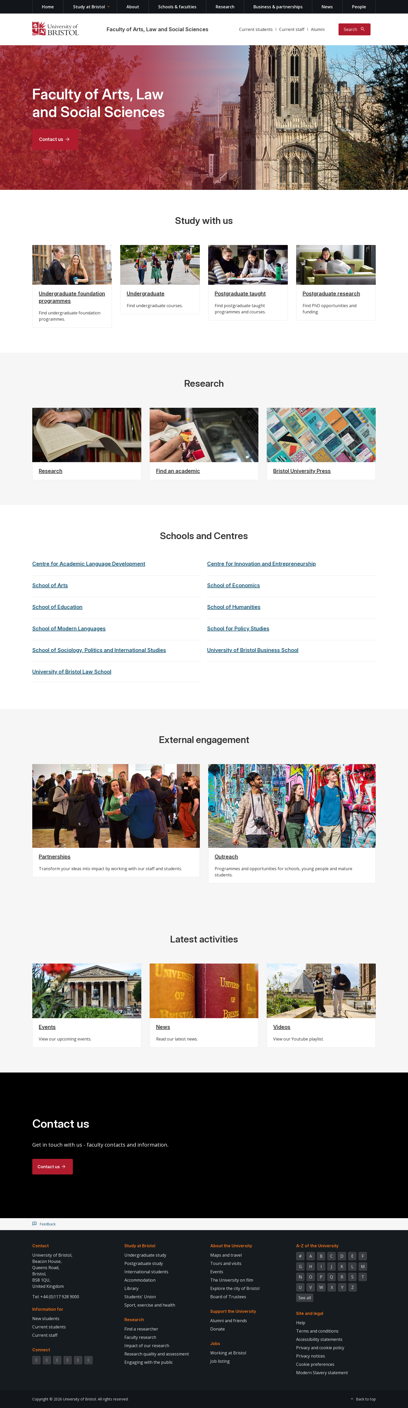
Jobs (215, 1343)
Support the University (233, 1311)
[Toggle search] (355, 29)
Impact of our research (146, 1345)
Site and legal (309, 1313)
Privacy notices (310, 1356)
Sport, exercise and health (149, 1305)
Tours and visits (225, 1263)
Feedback (48, 1224)
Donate (217, 1329)
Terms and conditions (317, 1331)
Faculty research (140, 1337)
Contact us (51, 139)
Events (216, 1272)
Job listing (220, 1361)
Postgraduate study (143, 1263)
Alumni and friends (228, 1320)
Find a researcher (141, 1329)
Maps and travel (226, 1255)
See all (304, 1298)
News (327, 7)
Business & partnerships (278, 7)
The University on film (231, 1280)
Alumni (317, 29)
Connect (41, 1349)
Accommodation (140, 1280)
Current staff (291, 29)
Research (225, 7)
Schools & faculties (177, 7)
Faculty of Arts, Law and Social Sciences (157, 29)
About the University (231, 1245)
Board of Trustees (228, 1297)
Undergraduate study (145, 1255)
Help (300, 1323)
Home (48, 7)
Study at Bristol (89, 7)
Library (131, 1288)
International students (146, 1272)
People (359, 7)
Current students (256, 29)
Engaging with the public (148, 1362)
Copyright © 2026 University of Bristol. (64, 1399)
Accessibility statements (319, 1339)
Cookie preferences (315, 1364)
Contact (40, 1245)
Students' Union (140, 1297)
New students (45, 1318)
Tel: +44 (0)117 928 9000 (55, 1297)
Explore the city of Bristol (234, 1288)
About (132, 7)
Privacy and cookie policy (320, 1348)
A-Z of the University (317, 1245)
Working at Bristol (228, 1353)
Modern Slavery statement (322, 1372)
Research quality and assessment (156, 1354)
